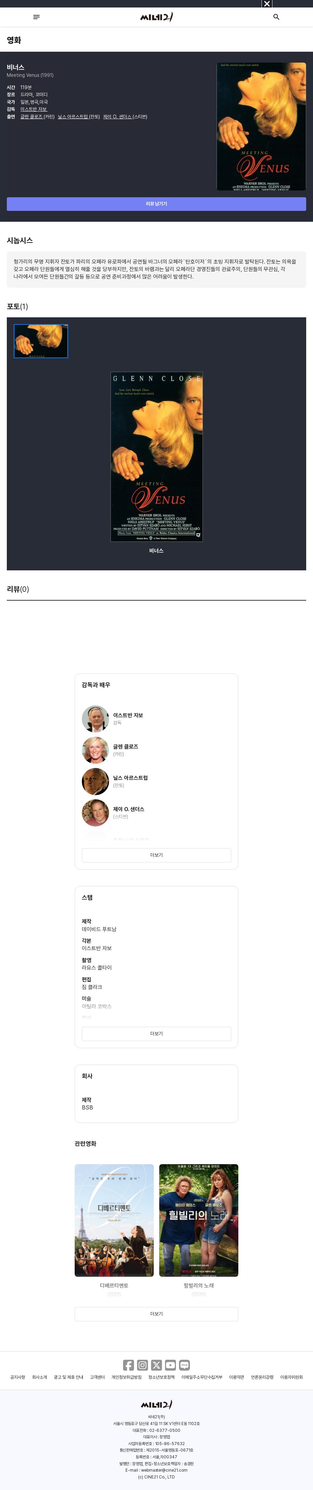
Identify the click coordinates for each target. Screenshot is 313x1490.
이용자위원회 (291, 1377)
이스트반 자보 (34, 109)
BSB (87, 1107)
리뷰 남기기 (156, 203)
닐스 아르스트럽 (73, 116)
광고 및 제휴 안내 (68, 1377)
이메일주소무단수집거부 (202, 1377)
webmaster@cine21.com (164, 1470)
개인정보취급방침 (126, 1377)
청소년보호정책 (161, 1377)
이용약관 (236, 1377)
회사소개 (39, 1377)
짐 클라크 (92, 987)
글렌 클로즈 (32, 116)
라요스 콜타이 (97, 968)
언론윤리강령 (262, 1377)
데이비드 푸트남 (99, 929)
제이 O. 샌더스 (118, 116)
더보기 (156, 855)
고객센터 (97, 1377)
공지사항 (17, 1377)
